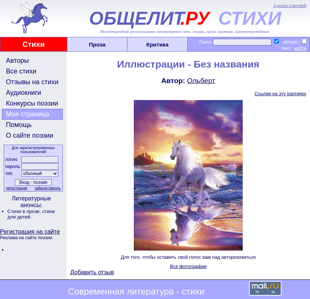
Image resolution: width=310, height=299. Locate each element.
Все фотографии (188, 266)
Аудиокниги (23, 92)
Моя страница (28, 114)
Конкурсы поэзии (32, 103)
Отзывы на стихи (32, 82)
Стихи (34, 44)
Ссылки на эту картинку (280, 93)
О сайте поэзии (29, 135)
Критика (157, 44)
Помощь (19, 124)
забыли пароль (48, 188)
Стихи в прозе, (24, 211)
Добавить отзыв (92, 272)
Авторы (17, 60)
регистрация (16, 188)
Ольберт (201, 81)
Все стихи (21, 71)
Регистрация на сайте (30, 231)
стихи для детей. (31, 214)
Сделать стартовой (289, 6)
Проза (97, 44)
